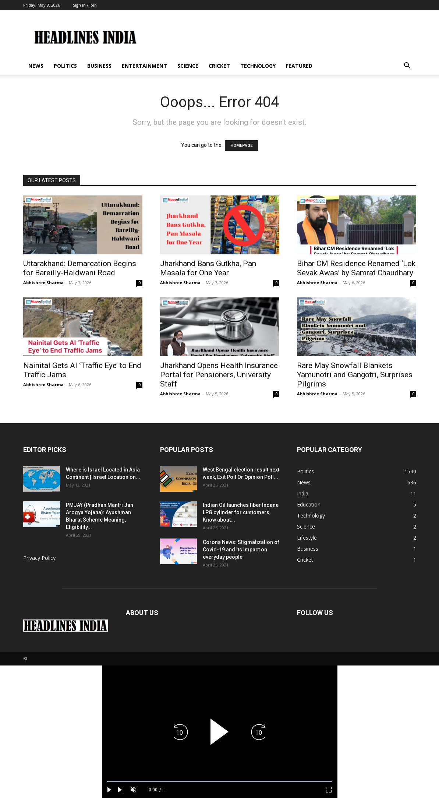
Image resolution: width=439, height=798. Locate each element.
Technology (258, 65)
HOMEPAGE (241, 145)
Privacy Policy (39, 557)
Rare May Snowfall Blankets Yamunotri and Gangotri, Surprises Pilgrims (355, 374)
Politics (65, 65)
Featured (299, 65)
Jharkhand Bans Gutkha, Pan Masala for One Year (208, 268)
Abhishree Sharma (43, 282)
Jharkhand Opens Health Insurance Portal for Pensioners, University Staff (219, 374)
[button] (407, 66)
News (35, 65)
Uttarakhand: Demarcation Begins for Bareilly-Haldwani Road (79, 268)
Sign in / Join (85, 5)
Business (99, 65)
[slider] (219, 781)
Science (187, 65)
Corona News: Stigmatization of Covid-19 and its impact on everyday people (241, 549)
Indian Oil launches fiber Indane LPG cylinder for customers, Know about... (241, 512)
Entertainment (144, 65)
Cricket (219, 65)
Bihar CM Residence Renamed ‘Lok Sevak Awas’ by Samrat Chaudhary (356, 268)
